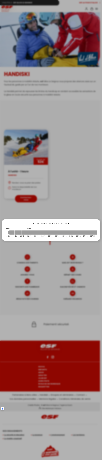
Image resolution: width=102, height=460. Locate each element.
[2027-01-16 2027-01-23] (46, 232)
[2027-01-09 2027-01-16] (39, 232)
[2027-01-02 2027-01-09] (32, 232)
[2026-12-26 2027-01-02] (25, 232)
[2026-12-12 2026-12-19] (11, 232)
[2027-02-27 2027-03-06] (88, 232)
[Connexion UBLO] (2, 408)
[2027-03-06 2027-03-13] (95, 232)
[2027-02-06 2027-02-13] (67, 232)
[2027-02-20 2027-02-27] (81, 232)
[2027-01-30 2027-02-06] (60, 232)
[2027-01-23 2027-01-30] (53, 232)
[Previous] (34, 223)
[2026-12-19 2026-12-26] (18, 232)
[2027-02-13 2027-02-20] (74, 232)
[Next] (68, 223)
